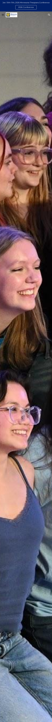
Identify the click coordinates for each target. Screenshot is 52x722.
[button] (3, 14)
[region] (26, 5)
